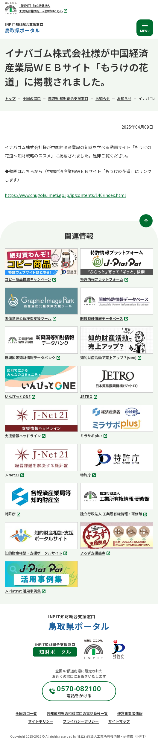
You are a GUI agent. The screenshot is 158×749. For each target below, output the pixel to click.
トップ (10, 98)
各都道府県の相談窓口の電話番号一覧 (77, 713)
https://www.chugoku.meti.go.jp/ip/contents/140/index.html (65, 195)
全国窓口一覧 (26, 713)
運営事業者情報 (129, 713)
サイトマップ (119, 721)
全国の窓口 (32, 98)
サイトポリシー (40, 721)
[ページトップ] (146, 221)
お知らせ (102, 98)
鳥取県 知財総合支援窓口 (68, 98)
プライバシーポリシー (81, 721)
